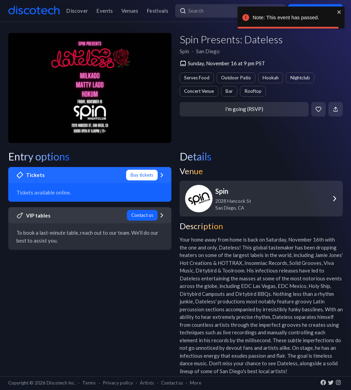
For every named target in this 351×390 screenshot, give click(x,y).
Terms (89, 383)
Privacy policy (118, 383)
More (195, 383)
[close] (339, 12)
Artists (147, 383)
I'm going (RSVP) (244, 109)
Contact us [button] (172, 383)
